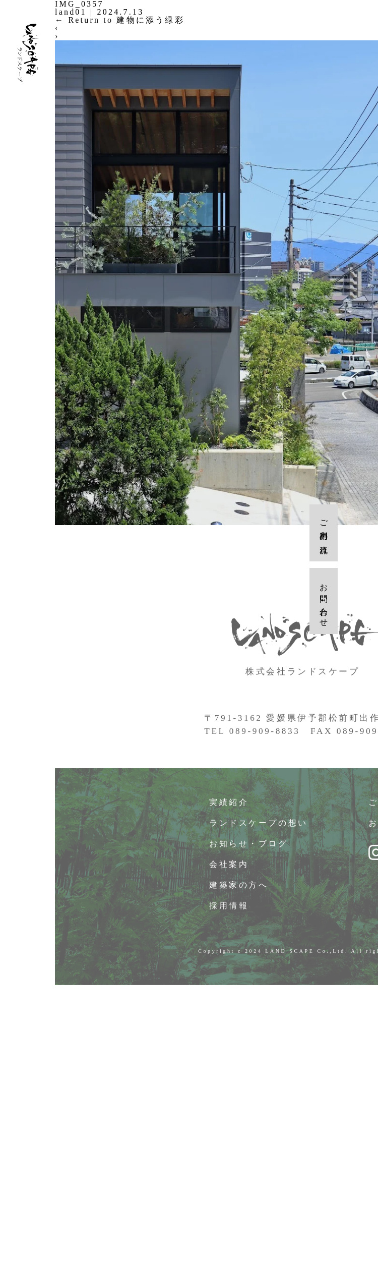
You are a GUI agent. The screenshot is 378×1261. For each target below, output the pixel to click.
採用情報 (229, 908)
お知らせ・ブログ (249, 846)
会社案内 (229, 867)
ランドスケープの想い (259, 825)
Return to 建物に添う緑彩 (119, 20)
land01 (71, 12)
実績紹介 (229, 804)
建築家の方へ (239, 887)
